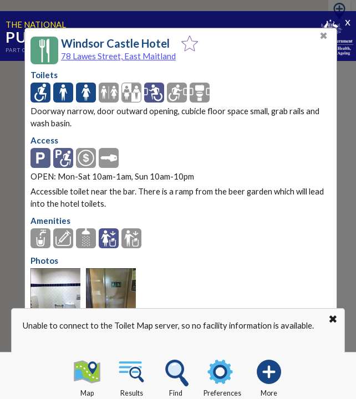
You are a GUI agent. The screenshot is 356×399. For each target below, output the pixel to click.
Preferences (222, 376)
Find (175, 376)
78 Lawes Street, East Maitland (118, 56)
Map (87, 376)
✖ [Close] (323, 36)
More (269, 376)
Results (131, 376)
